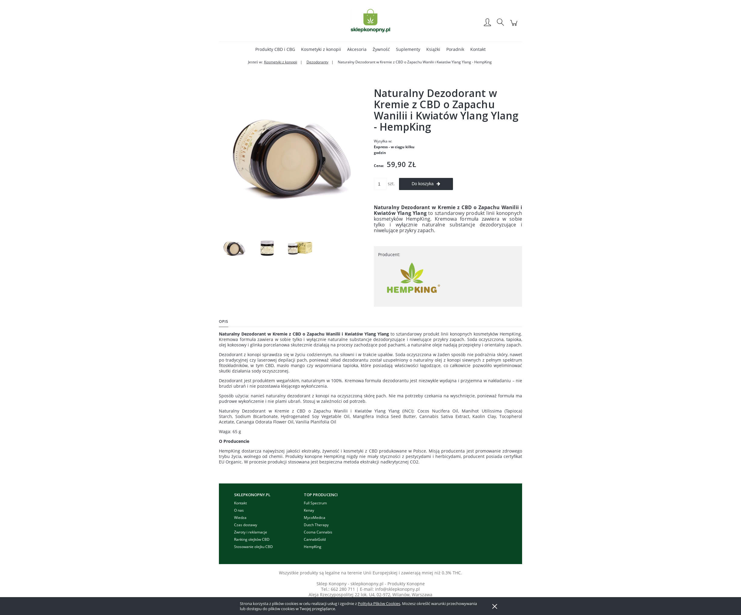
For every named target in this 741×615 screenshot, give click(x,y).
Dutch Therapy (316, 524)
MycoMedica (314, 517)
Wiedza (240, 517)
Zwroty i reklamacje (250, 532)
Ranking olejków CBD (252, 539)
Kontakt (240, 503)
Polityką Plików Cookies (379, 603)
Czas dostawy (245, 524)
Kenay (309, 510)
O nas (239, 510)
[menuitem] (275, 49)
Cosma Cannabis (318, 532)
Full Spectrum (315, 503)
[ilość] (380, 184)
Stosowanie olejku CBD (253, 546)
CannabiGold (315, 539)
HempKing (312, 546)
